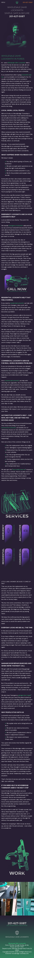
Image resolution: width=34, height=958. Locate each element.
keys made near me (19, 469)
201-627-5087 (28, 2)
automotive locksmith (8, 428)
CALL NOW (17, 289)
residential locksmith (17, 303)
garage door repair (24, 695)
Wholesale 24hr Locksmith (16, 63)
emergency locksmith (16, 226)
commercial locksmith (12, 381)
